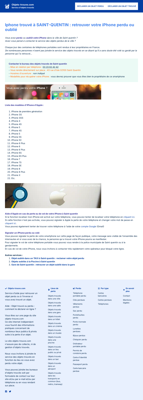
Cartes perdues (105, 300)
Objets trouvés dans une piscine (54, 340)
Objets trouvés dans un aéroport (54, 366)
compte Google (88, 226)
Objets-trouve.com (23, 4)
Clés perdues (79, 300)
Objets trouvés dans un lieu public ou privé (54, 350)
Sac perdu (77, 311)
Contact (126, 296)
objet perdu (10, 296)
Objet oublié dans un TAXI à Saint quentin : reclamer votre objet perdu (47, 258)
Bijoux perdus (79, 335)
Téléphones (103, 304)
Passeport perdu (80, 364)
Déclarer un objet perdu (90, 6)
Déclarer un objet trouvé (122, 6)
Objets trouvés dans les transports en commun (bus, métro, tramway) (55, 378)
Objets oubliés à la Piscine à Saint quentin (33, 261)
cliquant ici (129, 217)
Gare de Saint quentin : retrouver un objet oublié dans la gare (43, 264)
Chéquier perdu (80, 339)
